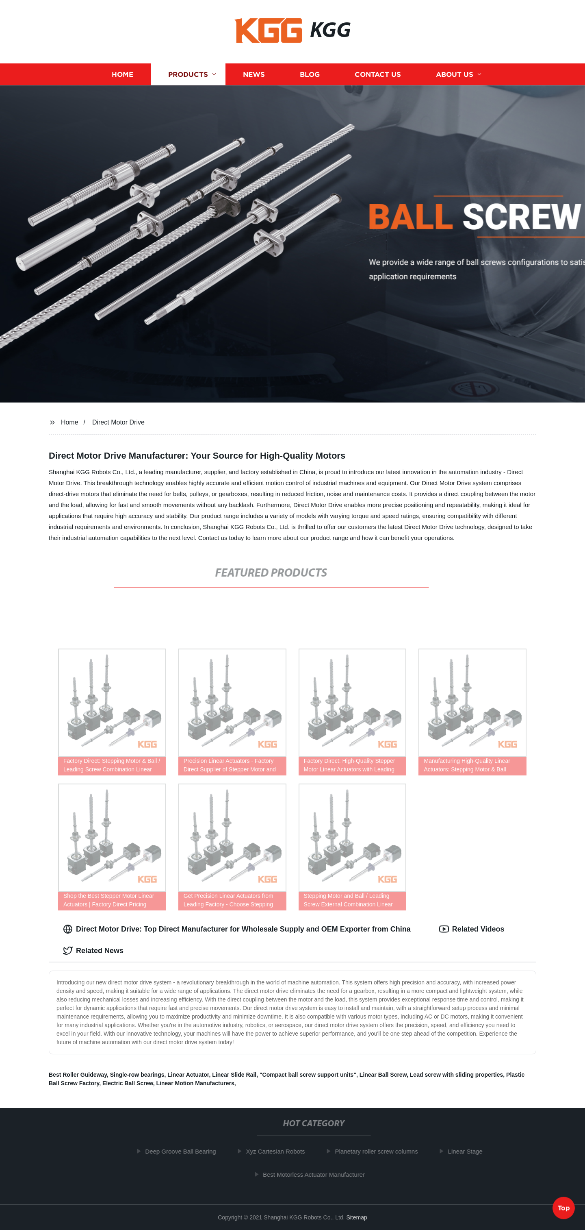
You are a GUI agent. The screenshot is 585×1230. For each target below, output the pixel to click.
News (254, 74)
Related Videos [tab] (472, 929)
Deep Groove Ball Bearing (185, 1151)
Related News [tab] (93, 951)
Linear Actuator (188, 1074)
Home (122, 74)
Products (188, 74)
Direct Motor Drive (118, 422)
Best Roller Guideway (78, 1074)
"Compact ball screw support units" (308, 1074)
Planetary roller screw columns (381, 1151)
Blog (310, 74)
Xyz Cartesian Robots (280, 1151)
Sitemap (356, 1217)
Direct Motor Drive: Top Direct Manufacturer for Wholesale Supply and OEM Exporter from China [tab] (237, 929)
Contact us (378, 74)
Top (564, 1208)
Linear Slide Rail (234, 1074)
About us (454, 74)
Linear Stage (470, 1151)
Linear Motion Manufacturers (195, 1083)
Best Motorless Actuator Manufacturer (319, 1174)
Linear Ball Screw (383, 1074)
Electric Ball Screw (127, 1083)
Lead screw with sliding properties (456, 1074)
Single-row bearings (137, 1074)
